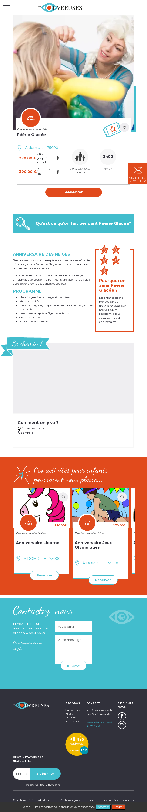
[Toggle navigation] (6, 7)
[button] (73, 192)
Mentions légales (70, 800)
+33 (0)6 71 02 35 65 (97, 713)
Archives (70, 717)
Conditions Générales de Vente (31, 800)
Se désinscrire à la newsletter (43, 784)
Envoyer (73, 665)
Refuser (119, 807)
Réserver (44, 575)
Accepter (103, 807)
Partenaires (72, 721)
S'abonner (45, 773)
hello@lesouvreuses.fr (99, 710)
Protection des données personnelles (112, 800)
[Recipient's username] (21, 774)
